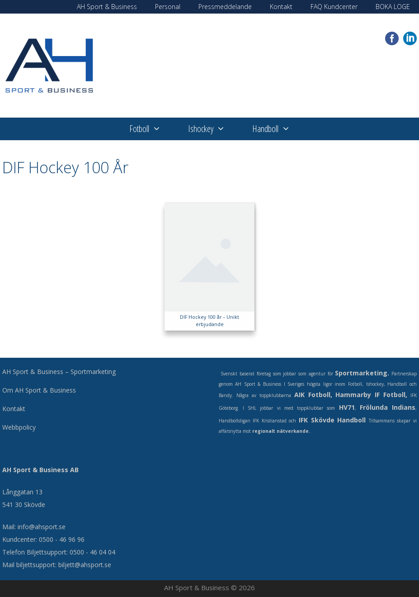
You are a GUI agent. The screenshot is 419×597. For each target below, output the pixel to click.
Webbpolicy (19, 427)
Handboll (278, 129)
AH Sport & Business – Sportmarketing (59, 371)
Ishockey (213, 129)
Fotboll (151, 129)
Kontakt (281, 6)
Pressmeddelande (225, 6)
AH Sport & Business (107, 6)
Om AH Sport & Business (39, 390)
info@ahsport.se (42, 526)
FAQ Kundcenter (334, 6)
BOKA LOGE (393, 6)
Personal (167, 6)
